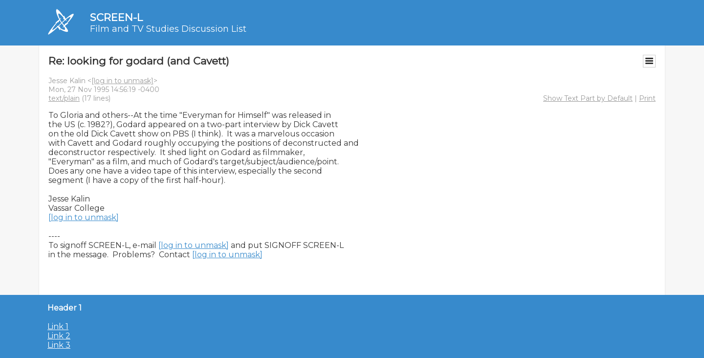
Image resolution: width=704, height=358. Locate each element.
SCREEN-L (116, 17)
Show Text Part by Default (588, 98)
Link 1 (57, 326)
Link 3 (58, 345)
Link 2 (58, 335)
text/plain (64, 98)
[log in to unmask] (122, 80)
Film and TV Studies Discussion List (168, 28)
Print (647, 98)
